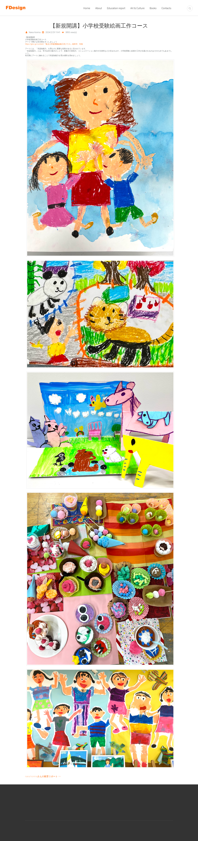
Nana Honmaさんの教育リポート (41, 776)
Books (153, 8)
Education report (116, 8)
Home (86, 8)
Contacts (166, 8)
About (98, 8)
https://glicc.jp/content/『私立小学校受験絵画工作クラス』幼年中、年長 (54, 44)
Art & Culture (137, 8)
